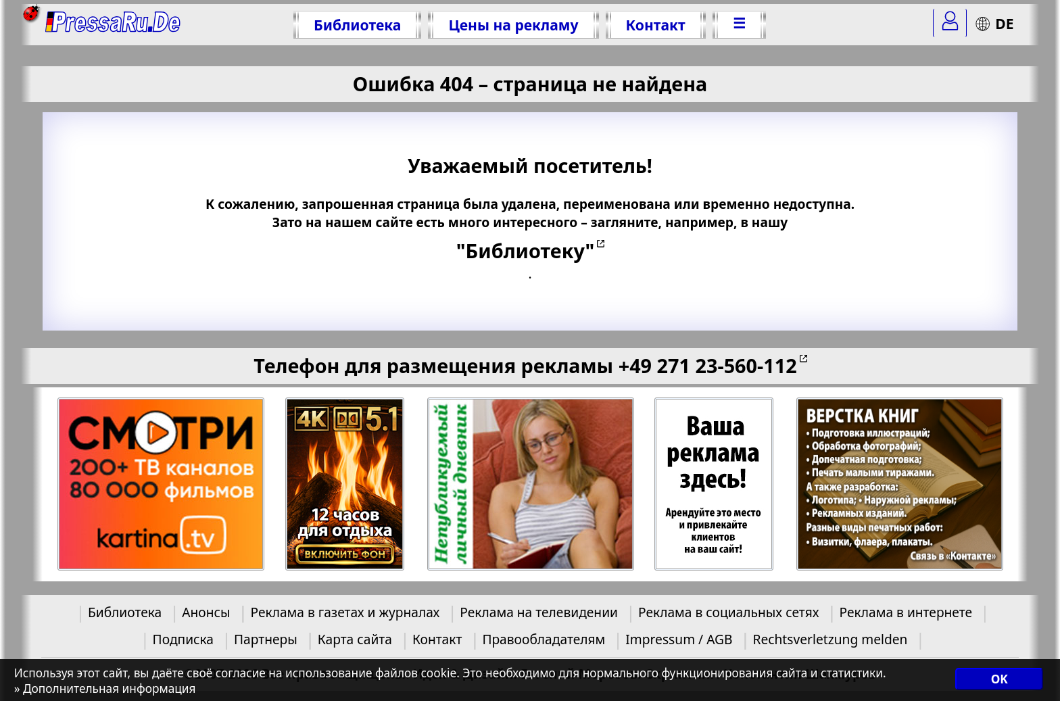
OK (999, 679)
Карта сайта (355, 639)
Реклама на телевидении (539, 612)
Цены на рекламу (513, 24)
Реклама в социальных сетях (728, 612)
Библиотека (357, 24)
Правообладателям (543, 639)
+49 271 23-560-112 (708, 365)
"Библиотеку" (525, 250)
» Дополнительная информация (105, 688)
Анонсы (206, 612)
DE (994, 23)
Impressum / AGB (678, 639)
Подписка (183, 639)
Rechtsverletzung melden (830, 639)
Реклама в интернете (906, 612)
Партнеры (265, 639)
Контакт (655, 24)
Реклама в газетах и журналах (344, 612)
